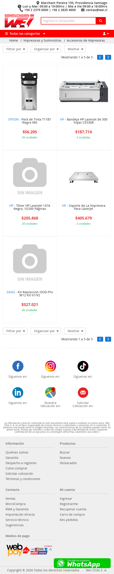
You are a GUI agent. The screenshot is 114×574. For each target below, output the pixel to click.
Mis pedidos (69, 519)
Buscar (65, 452)
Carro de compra (72, 514)
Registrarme (69, 503)
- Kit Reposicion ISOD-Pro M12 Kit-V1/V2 (30, 294)
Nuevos (65, 457)
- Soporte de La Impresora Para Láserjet (83, 207)
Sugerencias (15, 525)
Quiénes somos (17, 452)
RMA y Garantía (17, 509)
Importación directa (20, 514)
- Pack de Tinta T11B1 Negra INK (29, 121)
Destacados (68, 463)
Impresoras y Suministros (42, 40)
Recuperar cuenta (73, 509)
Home (13, 40)
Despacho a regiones (21, 463)
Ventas (10, 498)
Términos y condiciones (23, 478)
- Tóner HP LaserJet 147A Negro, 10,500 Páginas (29, 207)
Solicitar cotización (19, 473)
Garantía (12, 457)
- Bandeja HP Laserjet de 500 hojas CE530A (83, 121)
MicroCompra (16, 503)
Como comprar (16, 468)
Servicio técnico (17, 519)
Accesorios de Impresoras (86, 40)
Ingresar (66, 498)
